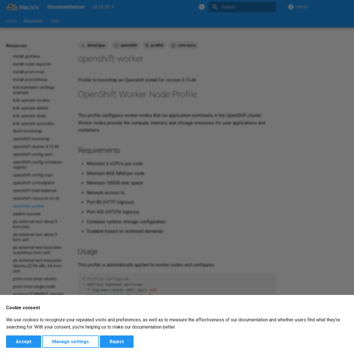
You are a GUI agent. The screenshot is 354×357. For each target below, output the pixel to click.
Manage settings (70, 341)
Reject (117, 341)
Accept (23, 341)
